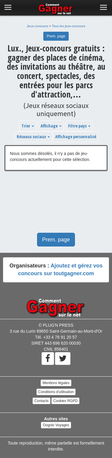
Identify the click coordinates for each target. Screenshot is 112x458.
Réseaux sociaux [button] (33, 136)
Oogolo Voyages (56, 425)
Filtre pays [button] (79, 126)
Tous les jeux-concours (68, 26)
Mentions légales (55, 383)
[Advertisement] (56, 205)
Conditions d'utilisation (56, 392)
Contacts (41, 401)
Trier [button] (28, 126)
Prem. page (56, 36)
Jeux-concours (37, 26)
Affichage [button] (51, 126)
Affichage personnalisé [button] (75, 136)
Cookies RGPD (65, 401)
